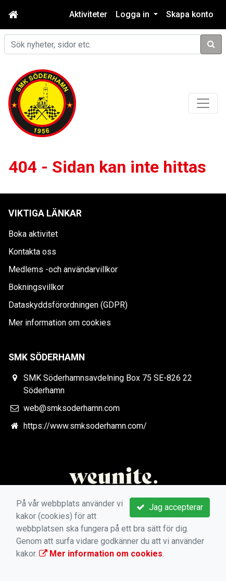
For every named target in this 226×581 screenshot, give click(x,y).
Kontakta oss (32, 252)
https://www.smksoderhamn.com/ (85, 426)
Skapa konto (190, 14)
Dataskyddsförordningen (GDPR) (68, 305)
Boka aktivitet (33, 234)
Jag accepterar (169, 507)
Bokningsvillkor (36, 287)
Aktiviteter (88, 14)
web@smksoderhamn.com (71, 408)
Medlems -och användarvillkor (63, 269)
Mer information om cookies (59, 323)
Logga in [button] (134, 14)
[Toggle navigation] (203, 103)
